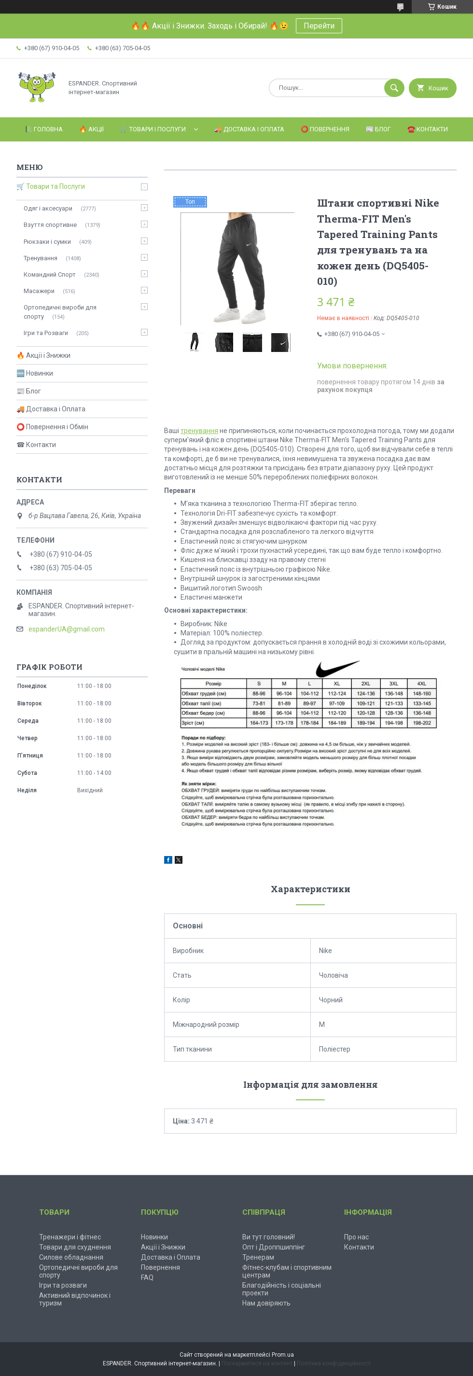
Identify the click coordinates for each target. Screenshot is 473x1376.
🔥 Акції (91, 129)
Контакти (359, 1247)
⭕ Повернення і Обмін (52, 427)
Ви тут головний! (268, 1237)
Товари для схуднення (75, 1247)
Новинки (154, 1237)
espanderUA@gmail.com (66, 629)
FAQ (147, 1277)
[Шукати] (394, 88)
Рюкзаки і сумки (47, 241)
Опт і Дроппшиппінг (273, 1247)
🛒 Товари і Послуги (153, 129)
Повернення (160, 1267)
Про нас (356, 1237)
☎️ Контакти (427, 129)
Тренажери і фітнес (70, 1237)
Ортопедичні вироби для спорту (60, 312)
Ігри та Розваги (46, 333)
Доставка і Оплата (170, 1257)
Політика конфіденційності (334, 1363)
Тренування (40, 258)
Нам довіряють (266, 1303)
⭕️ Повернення (325, 129)
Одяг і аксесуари (48, 208)
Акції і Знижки (163, 1247)
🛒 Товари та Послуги (50, 186)
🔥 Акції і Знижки (43, 355)
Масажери (39, 291)
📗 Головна (44, 129)
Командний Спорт (50, 274)
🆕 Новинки (34, 373)
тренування (199, 431)
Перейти (319, 25)
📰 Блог (378, 129)
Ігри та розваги (63, 1285)
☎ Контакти (36, 445)
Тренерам (258, 1257)
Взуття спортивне (50, 224)
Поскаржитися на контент (257, 1363)
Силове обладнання (71, 1257)
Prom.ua (283, 1354)
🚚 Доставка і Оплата (249, 129)
